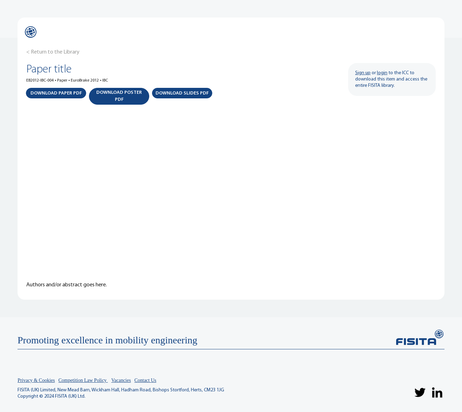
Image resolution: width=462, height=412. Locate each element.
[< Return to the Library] (53, 52)
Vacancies (121, 380)
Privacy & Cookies (36, 380)
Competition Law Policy (83, 380)
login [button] (382, 73)
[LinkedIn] (437, 392)
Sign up (363, 73)
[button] (56, 93)
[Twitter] (420, 392)
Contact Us (146, 380)
